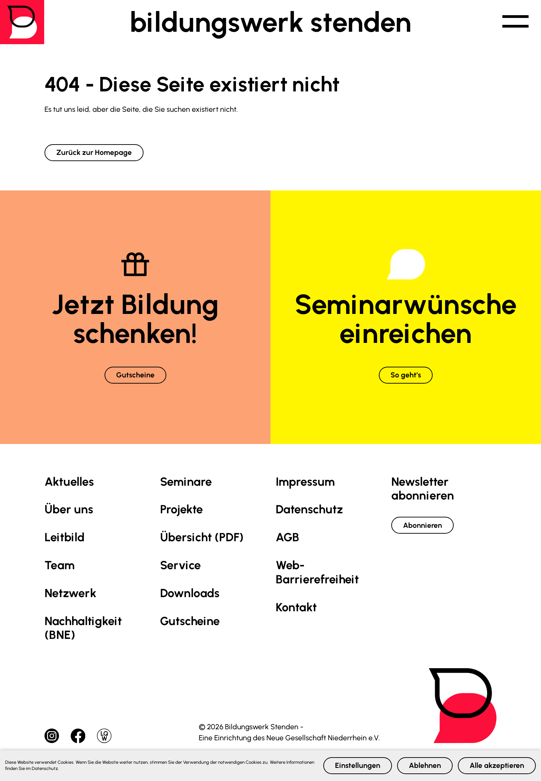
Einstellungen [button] (357, 765)
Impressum (305, 482)
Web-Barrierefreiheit (317, 572)
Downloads (189, 593)
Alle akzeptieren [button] (497, 765)
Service (180, 565)
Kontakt (296, 607)
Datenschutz (309, 509)
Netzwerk (70, 593)
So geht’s (406, 374)
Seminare (186, 482)
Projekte (181, 509)
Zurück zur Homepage (94, 152)
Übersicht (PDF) (202, 537)
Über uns (69, 509)
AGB (287, 537)
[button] (515, 22)
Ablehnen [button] (425, 765)
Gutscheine (135, 374)
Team (60, 565)
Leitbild (65, 537)
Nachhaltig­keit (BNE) (83, 628)
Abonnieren (422, 525)
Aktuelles (69, 482)
